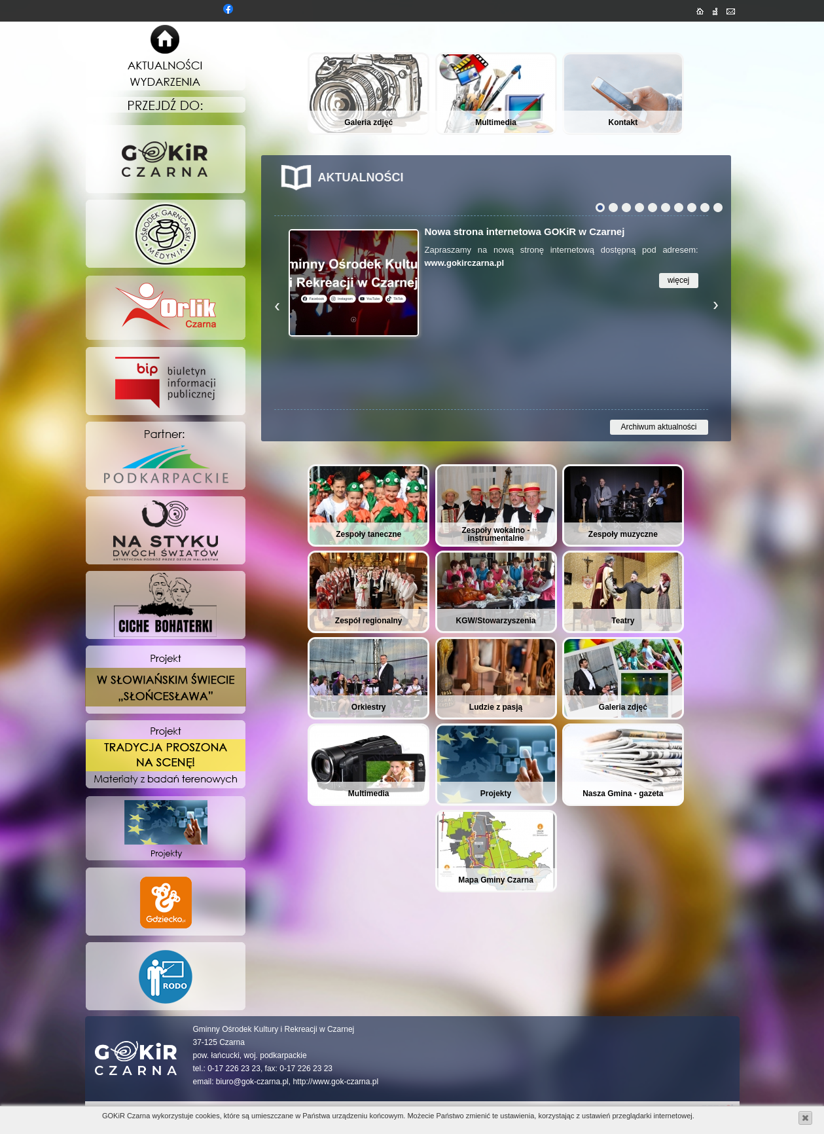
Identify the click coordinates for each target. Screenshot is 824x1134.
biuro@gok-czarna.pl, (253, 1081)
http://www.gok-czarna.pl (335, 1081)
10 (718, 207)
